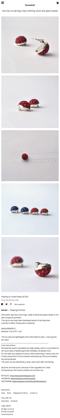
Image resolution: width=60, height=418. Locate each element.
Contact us (33, 393)
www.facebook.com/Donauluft (23, 378)
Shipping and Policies (20, 393)
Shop (3, 393)
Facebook (14, 401)
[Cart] (57, 3)
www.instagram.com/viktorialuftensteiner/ (29, 381)
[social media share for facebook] (2, 304)
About (9, 393)
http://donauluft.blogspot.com (22, 375)
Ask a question (19, 304)
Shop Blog (5, 401)
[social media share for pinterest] (11, 304)
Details (4, 310)
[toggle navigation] (2, 3)
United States (16, 296)
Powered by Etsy (7, 414)
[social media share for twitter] (7, 304)
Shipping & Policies (17, 310)
